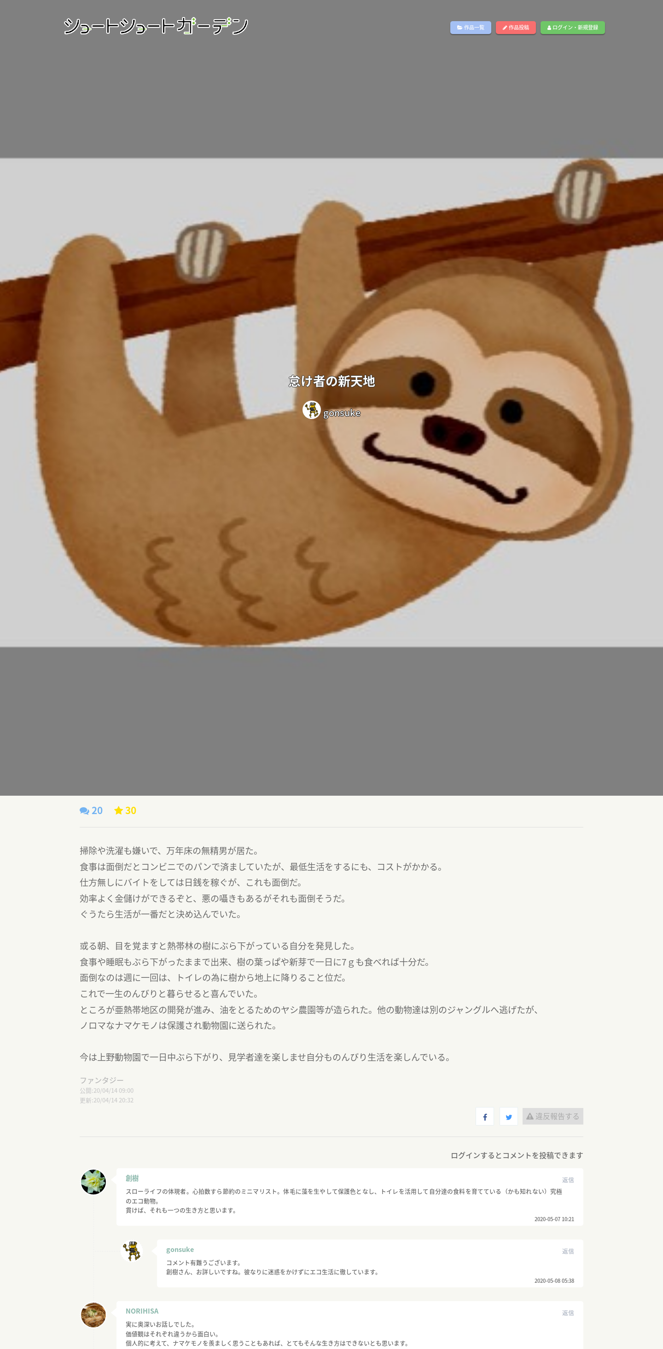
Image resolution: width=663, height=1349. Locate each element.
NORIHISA (142, 1311)
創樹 (132, 1178)
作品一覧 (470, 27)
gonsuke (180, 1249)
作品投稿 (516, 27)
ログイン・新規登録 (572, 27)
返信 (568, 1179)
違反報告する (553, 1115)
